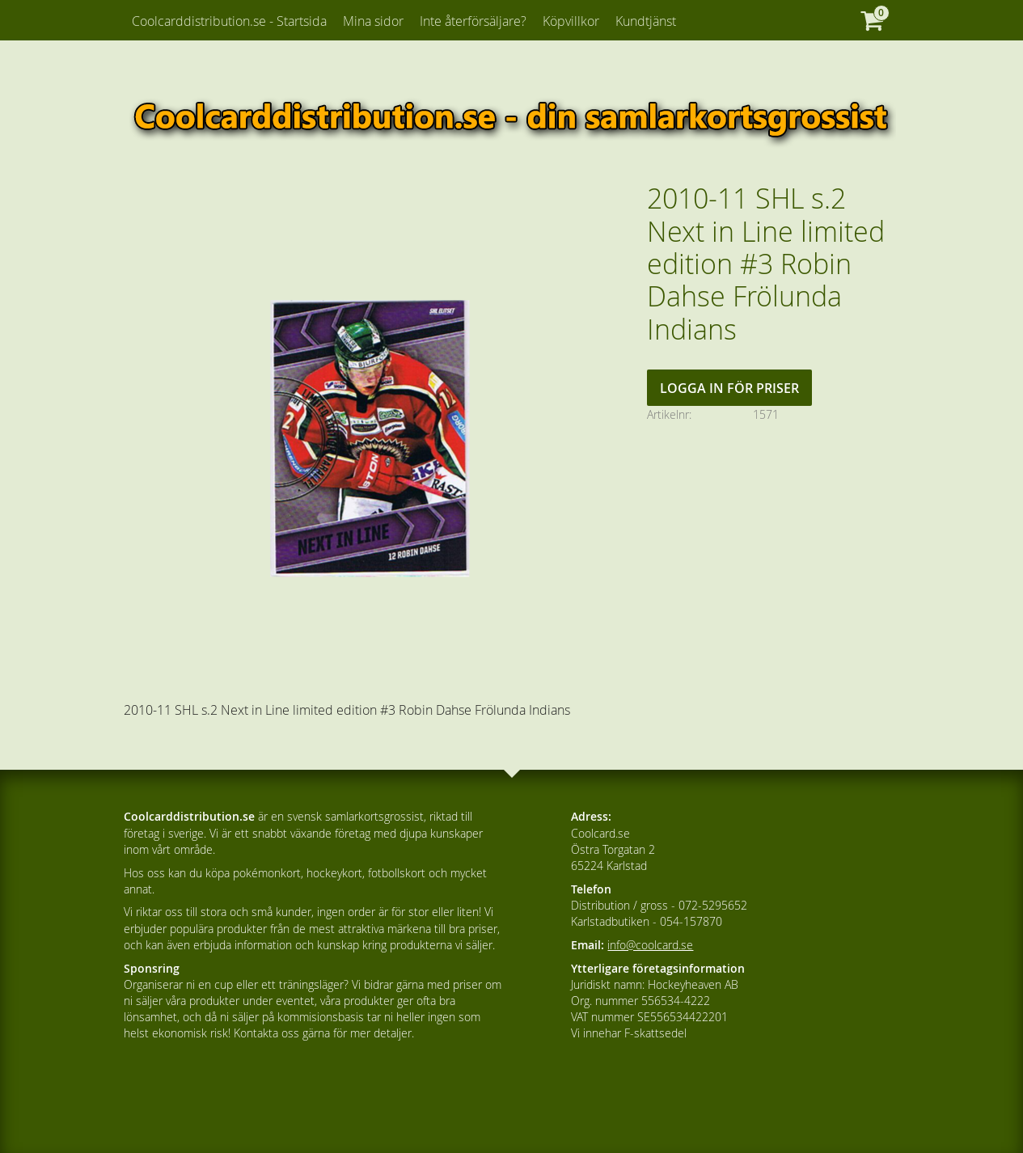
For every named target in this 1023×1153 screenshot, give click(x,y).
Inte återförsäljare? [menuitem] (473, 21)
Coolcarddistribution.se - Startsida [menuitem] (229, 21)
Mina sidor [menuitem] (373, 21)
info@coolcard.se (650, 944)
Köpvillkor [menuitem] (571, 21)
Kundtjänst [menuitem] (645, 21)
